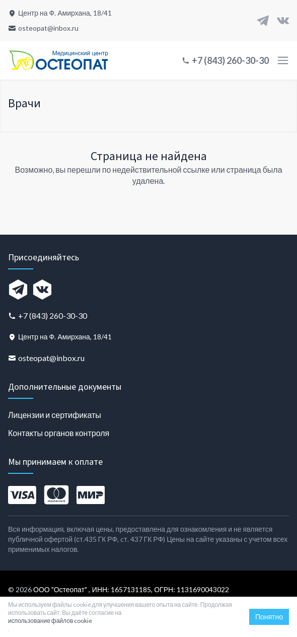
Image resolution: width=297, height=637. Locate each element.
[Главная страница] (58, 60)
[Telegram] (263, 21)
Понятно (269, 616)
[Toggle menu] (283, 60)
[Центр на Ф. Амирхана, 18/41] (60, 13)
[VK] (283, 21)
